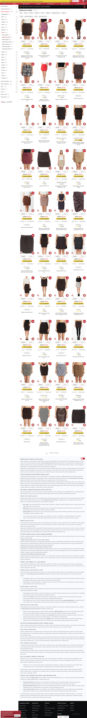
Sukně (2, 32)
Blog (45, 705)
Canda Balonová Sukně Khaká (78, 186)
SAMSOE (49, 618)
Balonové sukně (6, 37)
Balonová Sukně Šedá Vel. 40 (27, 400)
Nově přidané (4, 6)
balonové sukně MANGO (68, 600)
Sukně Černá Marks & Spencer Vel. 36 (61, 142)
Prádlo (2, 52)
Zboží (4, 3)
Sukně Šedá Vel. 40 (61, 441)
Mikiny (2, 59)
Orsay (61, 52)
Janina (27, 395)
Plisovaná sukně (6, 46)
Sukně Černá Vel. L (27, 355)
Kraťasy (3, 65)
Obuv (2, 86)
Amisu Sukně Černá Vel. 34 (44, 271)
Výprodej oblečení (5, 9)
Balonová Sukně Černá (27, 312)
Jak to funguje (81, 3)
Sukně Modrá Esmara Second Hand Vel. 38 (61, 229)
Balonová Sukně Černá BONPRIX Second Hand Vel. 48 (27, 57)
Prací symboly (47, 710)
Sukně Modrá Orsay (61, 270)
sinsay (44, 51)
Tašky (2, 91)
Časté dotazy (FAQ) (36, 705)
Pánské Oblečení (5, 81)
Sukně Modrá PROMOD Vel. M (61, 399)
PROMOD (78, 52)
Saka (2, 57)
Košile (2, 54)
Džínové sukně (5, 44)
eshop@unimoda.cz (61, 708)
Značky (38, 3)
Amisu (27, 138)
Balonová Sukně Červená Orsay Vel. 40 (44, 100)
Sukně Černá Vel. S (44, 185)
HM (44, 182)
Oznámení (26, 3)
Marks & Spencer (61, 138)
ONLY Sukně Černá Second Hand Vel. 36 (78, 443)
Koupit (23, 41)
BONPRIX (26, 52)
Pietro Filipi (44, 395)
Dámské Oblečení (5, 11)
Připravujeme (4, 14)
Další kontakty (60, 710)
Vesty (2, 72)
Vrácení (33, 712)
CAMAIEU (78, 395)
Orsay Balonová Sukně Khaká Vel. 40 (61, 56)
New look (26, 267)
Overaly (3, 70)
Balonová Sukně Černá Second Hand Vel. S (44, 141)
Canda (78, 182)
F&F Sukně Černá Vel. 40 (44, 357)
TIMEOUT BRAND (61, 182)
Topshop (78, 224)
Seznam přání (65, 3)
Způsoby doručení (35, 708)
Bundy (2, 62)
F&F (44, 353)
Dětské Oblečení (5, 84)
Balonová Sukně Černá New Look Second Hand (27, 271)
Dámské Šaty (34, 717)
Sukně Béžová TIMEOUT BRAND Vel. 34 (61, 186)
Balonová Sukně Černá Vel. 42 (44, 314)
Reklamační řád (48, 714)
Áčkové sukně (5, 39)
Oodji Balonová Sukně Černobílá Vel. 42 (78, 314)
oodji (78, 309)
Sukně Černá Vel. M (61, 355)
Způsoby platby (35, 710)
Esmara (27, 182)
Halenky (3, 29)
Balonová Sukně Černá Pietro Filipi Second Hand (44, 400)
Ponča (2, 75)
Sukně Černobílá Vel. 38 (61, 99)
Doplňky (3, 89)
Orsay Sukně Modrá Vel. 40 (27, 100)
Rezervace (51, 3)
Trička (2, 24)
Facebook (72, 705)
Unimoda (78, 95)
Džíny (2, 27)
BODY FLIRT (61, 95)
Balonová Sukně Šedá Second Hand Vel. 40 (44, 229)
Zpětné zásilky (35, 714)
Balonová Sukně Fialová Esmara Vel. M (27, 186)
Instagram (72, 710)
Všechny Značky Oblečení (50, 708)
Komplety (3, 78)
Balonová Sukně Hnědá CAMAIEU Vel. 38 (78, 400)
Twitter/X (72, 708)
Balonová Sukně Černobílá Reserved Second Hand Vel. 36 (44, 444)
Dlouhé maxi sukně (6, 41)
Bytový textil (4, 94)
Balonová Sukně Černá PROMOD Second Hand (78, 56)
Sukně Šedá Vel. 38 (78, 98)
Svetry (2, 19)
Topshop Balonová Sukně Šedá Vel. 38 (78, 229)
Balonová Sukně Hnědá (27, 227)
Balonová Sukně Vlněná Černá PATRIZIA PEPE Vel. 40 (78, 143)
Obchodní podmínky (49, 712)
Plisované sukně (22, 714)
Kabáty (3, 67)
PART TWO (51, 615)
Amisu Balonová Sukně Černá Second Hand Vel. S (61, 314)
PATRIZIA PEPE (78, 138)
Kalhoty (3, 22)
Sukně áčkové (22, 708)
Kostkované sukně (6, 48)
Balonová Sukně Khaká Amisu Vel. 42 (27, 142)
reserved (44, 439)
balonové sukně (35, 677)
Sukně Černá (27, 441)
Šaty (2, 16)
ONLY (78, 439)
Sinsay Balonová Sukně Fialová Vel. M (44, 56)
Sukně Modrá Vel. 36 (78, 269)
